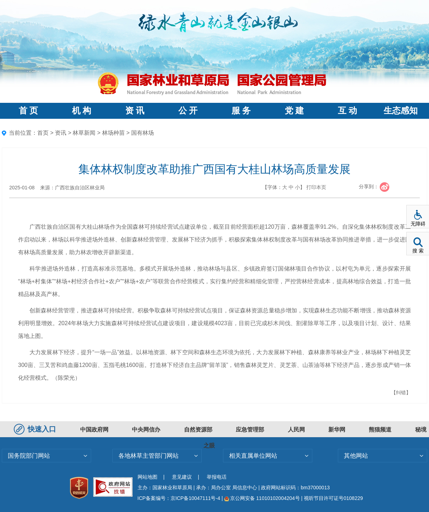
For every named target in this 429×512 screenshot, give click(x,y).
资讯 (60, 133)
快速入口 (35, 429)
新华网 (336, 430)
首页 (43, 133)
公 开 (187, 110)
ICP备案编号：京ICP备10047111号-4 (180, 498)
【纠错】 (401, 392)
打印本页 (316, 187)
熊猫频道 (380, 430)
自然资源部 (198, 430)
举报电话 (217, 477)
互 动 (347, 110)
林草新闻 (84, 133)
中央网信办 (146, 430)
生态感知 (401, 110)
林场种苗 (113, 133)
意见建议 (182, 477)
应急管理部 (250, 430)
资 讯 (134, 110)
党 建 (294, 110)
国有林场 (142, 133)
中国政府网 (94, 430)
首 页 (28, 110)
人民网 (296, 430)
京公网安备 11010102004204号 (262, 498)
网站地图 (147, 477)
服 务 (241, 110)
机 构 (81, 110)
